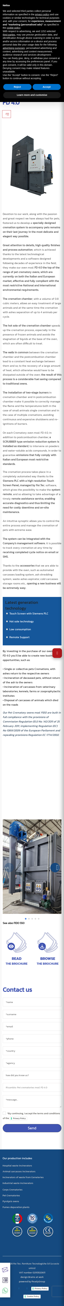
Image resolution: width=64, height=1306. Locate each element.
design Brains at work (32, 1277)
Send (32, 1128)
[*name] (32, 1002)
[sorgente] (32, 1075)
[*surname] (32, 1014)
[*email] (32, 1026)
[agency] (32, 1063)
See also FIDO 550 (13, 923)
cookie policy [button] (13, 27)
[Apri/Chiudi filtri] (6, 114)
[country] (32, 1050)
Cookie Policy (33, 1296)
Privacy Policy (19, 1118)
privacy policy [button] (42, 14)
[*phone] (32, 1038)
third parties (9, 34)
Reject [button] (17, 86)
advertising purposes (14, 48)
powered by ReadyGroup (32, 1281)
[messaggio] (32, 1101)
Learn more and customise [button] (32, 95)
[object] (32, 1087)
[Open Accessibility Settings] (57, 653)
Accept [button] (47, 86)
